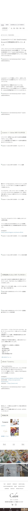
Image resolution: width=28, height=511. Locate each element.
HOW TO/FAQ (21, 484)
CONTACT (12, 488)
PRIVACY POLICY (19, 488)
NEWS (15, 486)
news (7, 24)
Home (2, 24)
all (11, 28)
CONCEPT (9, 484)
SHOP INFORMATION (8, 486)
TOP (4, 484)
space (24, 28)
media (17, 28)
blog (14, 28)
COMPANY (7, 488)
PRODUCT (15, 484)
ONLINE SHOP (21, 486)
